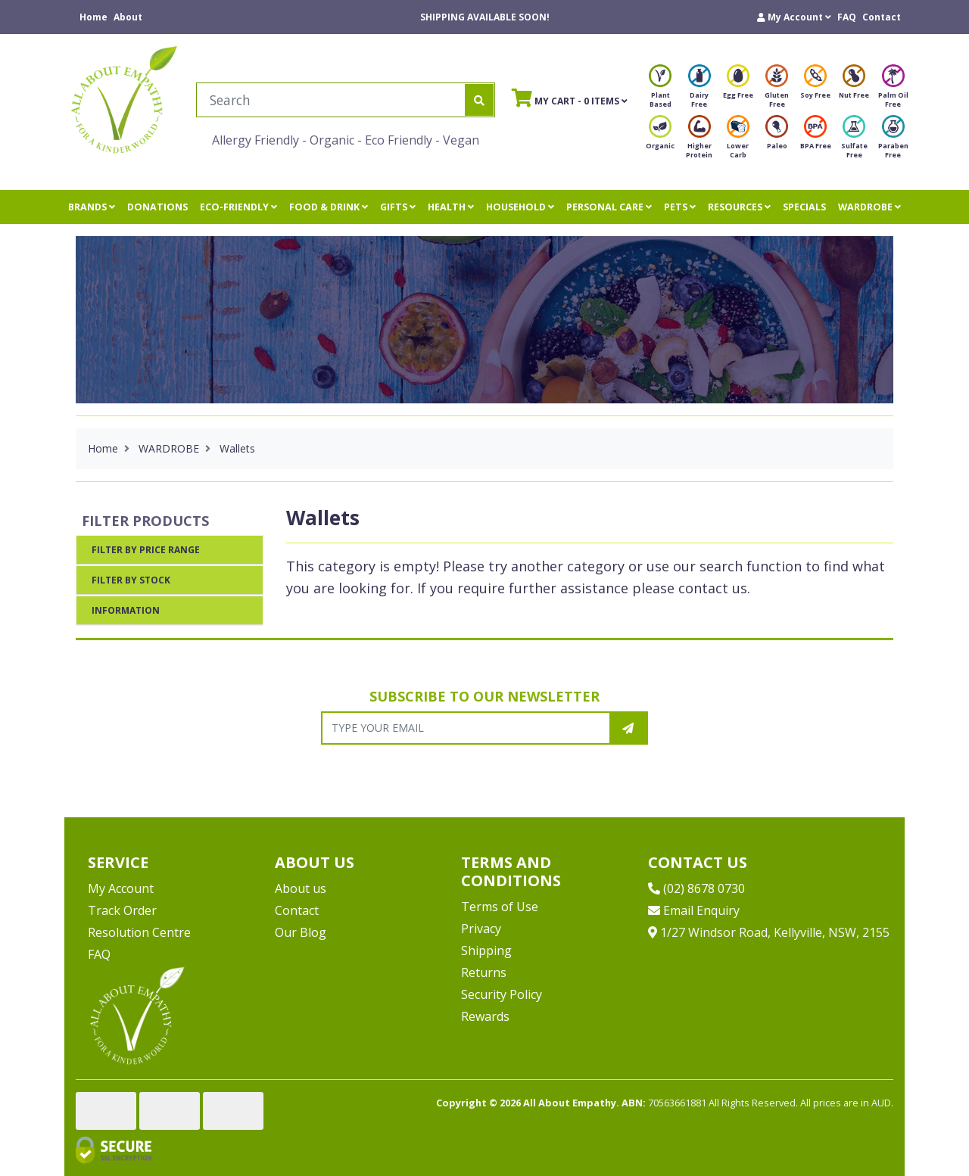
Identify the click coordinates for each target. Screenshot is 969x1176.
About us (300, 888)
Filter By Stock (131, 580)
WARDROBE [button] (869, 207)
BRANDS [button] (91, 207)
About (128, 17)
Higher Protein (699, 141)
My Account (121, 888)
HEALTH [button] (451, 207)
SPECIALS (804, 207)
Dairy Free (699, 90)
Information (126, 610)
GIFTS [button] (398, 207)
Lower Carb (738, 141)
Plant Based (660, 90)
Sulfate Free (854, 141)
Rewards (485, 1016)
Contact (881, 17)
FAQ (846, 17)
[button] (794, 17)
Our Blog (300, 932)
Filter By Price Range (146, 549)
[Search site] (479, 100)
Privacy (481, 928)
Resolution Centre (139, 932)
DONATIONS (157, 207)
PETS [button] (680, 207)
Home (93, 17)
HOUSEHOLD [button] (520, 207)
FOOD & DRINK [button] (328, 207)
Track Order (122, 910)
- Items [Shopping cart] (570, 97)
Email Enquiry (694, 910)
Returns (483, 972)
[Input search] (331, 100)
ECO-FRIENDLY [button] (238, 207)
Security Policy (501, 994)
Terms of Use (499, 906)
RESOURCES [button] (739, 207)
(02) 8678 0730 (696, 888)
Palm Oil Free (893, 90)
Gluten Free (777, 90)
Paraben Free (893, 141)
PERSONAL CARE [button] (609, 207)
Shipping (486, 950)
